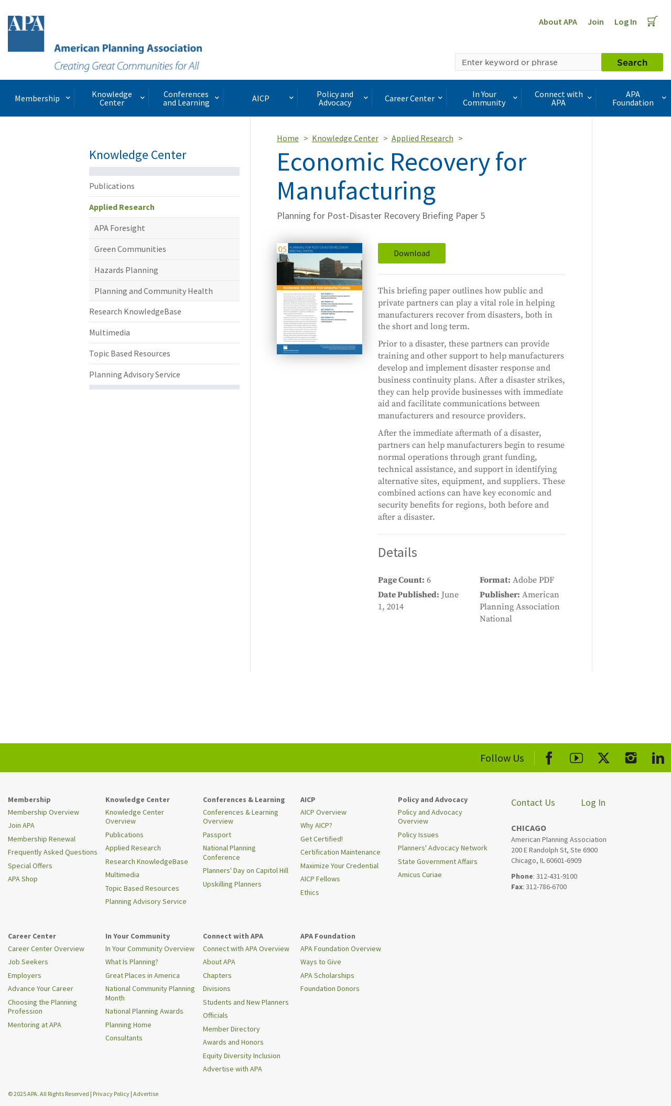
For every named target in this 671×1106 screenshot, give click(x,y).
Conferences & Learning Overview (240, 816)
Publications (112, 186)
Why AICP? (316, 825)
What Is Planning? (131, 961)
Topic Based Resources (129, 353)
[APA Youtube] (576, 756)
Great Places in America (142, 975)
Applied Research (122, 207)
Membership (43, 98)
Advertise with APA (232, 1068)
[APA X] (603, 756)
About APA (558, 21)
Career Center (415, 98)
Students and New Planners (246, 1002)
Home (288, 138)
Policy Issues (418, 834)
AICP (274, 98)
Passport (217, 834)
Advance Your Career (40, 988)
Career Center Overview (46, 948)
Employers (24, 975)
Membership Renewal (41, 839)
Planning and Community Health (153, 291)
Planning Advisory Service (134, 374)
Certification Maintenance (340, 852)
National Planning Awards (144, 1011)
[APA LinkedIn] (658, 756)
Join (596, 21)
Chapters (217, 975)
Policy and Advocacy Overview (430, 816)
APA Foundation (640, 98)
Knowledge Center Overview (134, 816)
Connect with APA (564, 98)
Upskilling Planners (232, 884)
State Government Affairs (438, 861)
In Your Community (491, 98)
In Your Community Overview (149, 948)
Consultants (124, 1037)
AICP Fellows (320, 878)
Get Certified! (321, 839)
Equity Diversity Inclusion (241, 1055)
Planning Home (128, 1024)
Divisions (217, 988)
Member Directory (231, 1029)
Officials (215, 1015)
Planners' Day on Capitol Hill (245, 870)
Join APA (21, 825)
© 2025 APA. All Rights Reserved (49, 1094)
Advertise (145, 1094)
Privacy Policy (111, 1094)
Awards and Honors (233, 1042)
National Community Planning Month (150, 993)
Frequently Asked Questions (53, 852)
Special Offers (30, 865)
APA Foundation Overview (340, 948)
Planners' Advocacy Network (443, 847)
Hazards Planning (126, 270)
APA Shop (23, 878)
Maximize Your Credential (339, 865)
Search (632, 62)
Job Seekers (28, 961)
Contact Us (533, 802)
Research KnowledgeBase (135, 311)
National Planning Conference (229, 852)
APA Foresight (119, 228)
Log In (625, 21)
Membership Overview (43, 812)
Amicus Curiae (420, 874)
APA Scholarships (327, 975)
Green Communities (130, 249)
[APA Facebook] (549, 756)
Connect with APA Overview (246, 948)
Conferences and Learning (192, 98)
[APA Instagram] (631, 756)
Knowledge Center (119, 98)
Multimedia (109, 332)
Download (412, 253)
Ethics (309, 892)
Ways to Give (320, 961)
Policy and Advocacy (343, 98)
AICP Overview (323, 812)
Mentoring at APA (34, 1024)
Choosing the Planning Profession (42, 1006)
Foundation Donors (330, 988)
